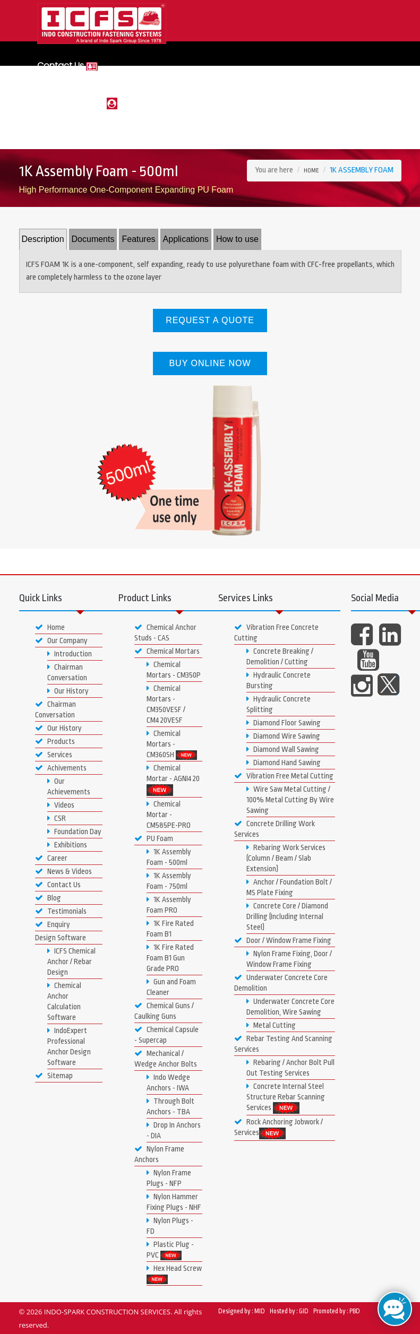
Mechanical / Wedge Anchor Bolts (165, 1058)
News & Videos (63, 871)
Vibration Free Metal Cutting (283, 776)
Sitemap (54, 1075)
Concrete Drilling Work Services (274, 828)
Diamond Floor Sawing (283, 722)
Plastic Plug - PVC (170, 1250)
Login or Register (77, 103)
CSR (56, 818)
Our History (68, 691)
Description (43, 239)
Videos (60, 805)
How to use (237, 239)
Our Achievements (68, 786)
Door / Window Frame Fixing (282, 940)
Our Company (61, 640)
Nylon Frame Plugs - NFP (169, 1178)
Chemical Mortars (167, 651)
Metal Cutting (271, 1025)
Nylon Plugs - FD (170, 1225)
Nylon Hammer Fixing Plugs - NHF (174, 1201)
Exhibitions (67, 845)
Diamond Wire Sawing (283, 736)
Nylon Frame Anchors (159, 1154)
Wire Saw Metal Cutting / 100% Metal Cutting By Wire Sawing (290, 800)
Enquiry (52, 924)
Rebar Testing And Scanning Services (283, 1043)
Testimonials (61, 911)
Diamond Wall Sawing (282, 749)
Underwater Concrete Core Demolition (281, 982)
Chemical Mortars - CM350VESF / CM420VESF (166, 704)
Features (138, 239)
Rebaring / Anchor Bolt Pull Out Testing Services (290, 1067)
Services (53, 754)
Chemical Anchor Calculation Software (64, 1001)
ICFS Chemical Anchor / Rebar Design (71, 961)
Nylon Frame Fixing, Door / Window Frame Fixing (289, 958)
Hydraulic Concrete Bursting (278, 680)
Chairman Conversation (67, 672)
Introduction (69, 653)
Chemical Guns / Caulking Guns (164, 1010)
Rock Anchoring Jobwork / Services (278, 1128)
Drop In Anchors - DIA (174, 1130)
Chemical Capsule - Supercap (166, 1034)
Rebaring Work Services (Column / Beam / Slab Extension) (285, 858)
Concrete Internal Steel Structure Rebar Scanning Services (285, 1098)
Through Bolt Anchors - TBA (170, 1106)
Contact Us (67, 65)
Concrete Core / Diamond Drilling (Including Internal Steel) (287, 916)
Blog (48, 898)
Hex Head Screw (174, 1274)
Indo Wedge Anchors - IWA (168, 1082)
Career (51, 858)
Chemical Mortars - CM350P (174, 669)
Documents (93, 239)
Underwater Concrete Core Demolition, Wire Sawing (290, 1006)
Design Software (60, 937)
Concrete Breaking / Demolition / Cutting (279, 656)
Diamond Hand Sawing (283, 762)
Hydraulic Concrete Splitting (278, 704)
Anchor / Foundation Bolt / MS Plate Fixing (289, 887)
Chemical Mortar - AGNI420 (173, 779)
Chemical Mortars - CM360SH (172, 744)
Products (55, 741)
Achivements (61, 768)
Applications (186, 239)
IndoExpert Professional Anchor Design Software (69, 1046)
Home (311, 170)
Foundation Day (74, 831)
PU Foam (153, 838)
